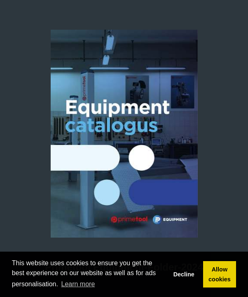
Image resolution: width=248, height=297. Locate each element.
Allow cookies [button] (219, 274)
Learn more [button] (78, 284)
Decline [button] (183, 274)
